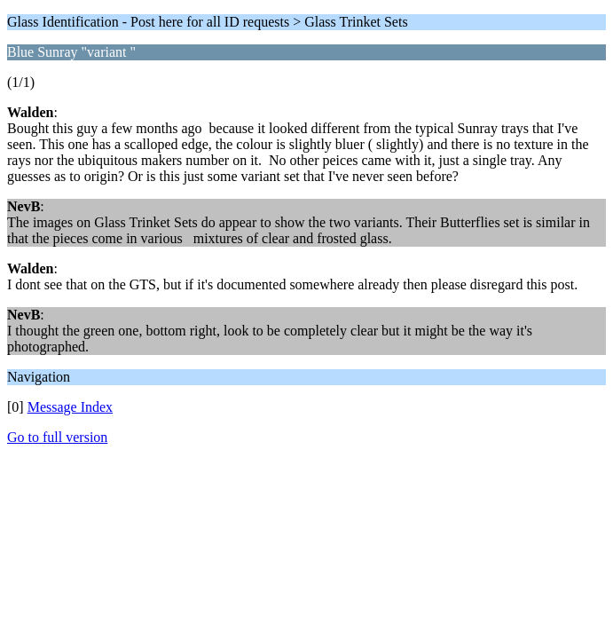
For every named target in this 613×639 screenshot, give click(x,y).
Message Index (70, 406)
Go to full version (57, 437)
